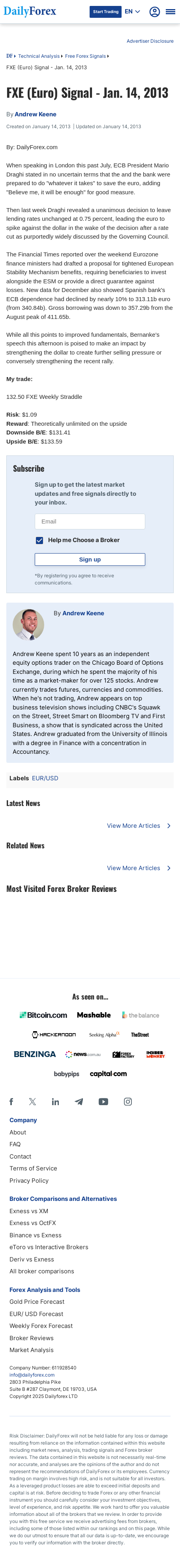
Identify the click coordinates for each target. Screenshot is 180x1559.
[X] (32, 1101)
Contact (20, 1156)
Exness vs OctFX (32, 1223)
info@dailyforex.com (31, 1375)
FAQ (15, 1144)
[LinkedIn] (55, 1101)
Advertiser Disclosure (150, 41)
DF (9, 56)
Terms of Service (33, 1168)
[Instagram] (128, 1102)
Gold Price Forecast (36, 1301)
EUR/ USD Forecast (36, 1314)
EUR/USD (45, 778)
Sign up (90, 559)
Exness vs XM (28, 1211)
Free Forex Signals (85, 56)
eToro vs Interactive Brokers (48, 1247)
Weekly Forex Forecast (41, 1326)
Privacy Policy (29, 1180)
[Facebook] (11, 1101)
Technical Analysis (39, 56)
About (17, 1132)
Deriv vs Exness (31, 1259)
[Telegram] (79, 1101)
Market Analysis (31, 1350)
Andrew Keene (83, 613)
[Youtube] (103, 1101)
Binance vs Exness (35, 1235)
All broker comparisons (41, 1271)
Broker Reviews (31, 1338)
